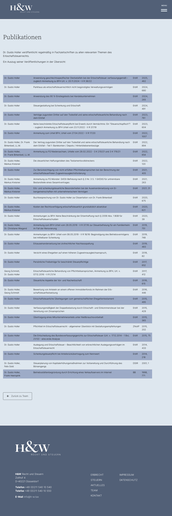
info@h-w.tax (31, 496)
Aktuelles (98, 485)
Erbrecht (97, 474)
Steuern (96, 479)
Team (94, 490)
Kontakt (96, 495)
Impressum (126, 474)
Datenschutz (128, 479)
